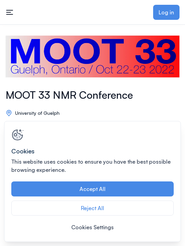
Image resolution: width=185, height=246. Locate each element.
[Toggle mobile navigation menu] (9, 12)
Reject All (92, 208)
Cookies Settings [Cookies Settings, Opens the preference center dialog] (92, 227)
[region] (92, 181)
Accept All (92, 189)
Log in (166, 12)
